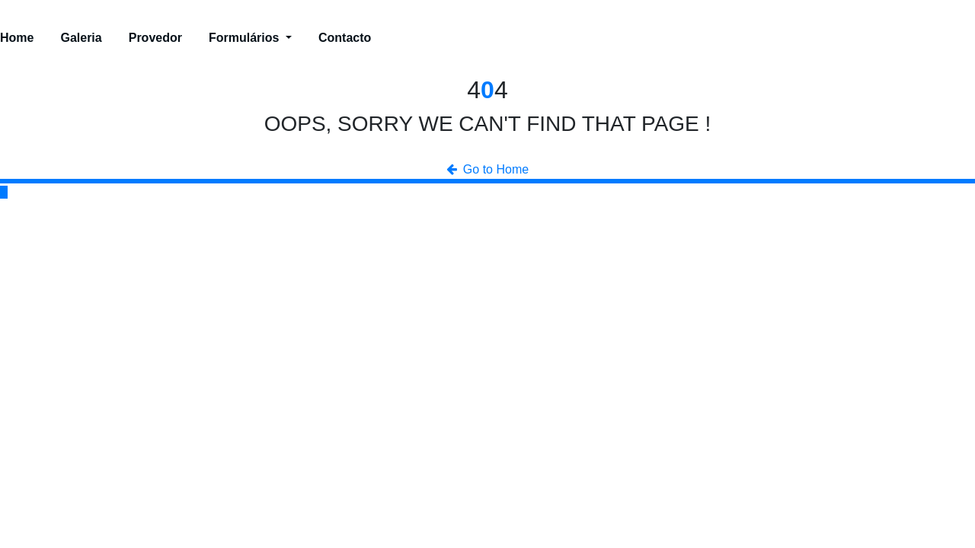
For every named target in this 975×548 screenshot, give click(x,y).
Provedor (155, 37)
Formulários (250, 37)
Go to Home (487, 169)
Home (17, 37)
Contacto (344, 37)
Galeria (80, 37)
